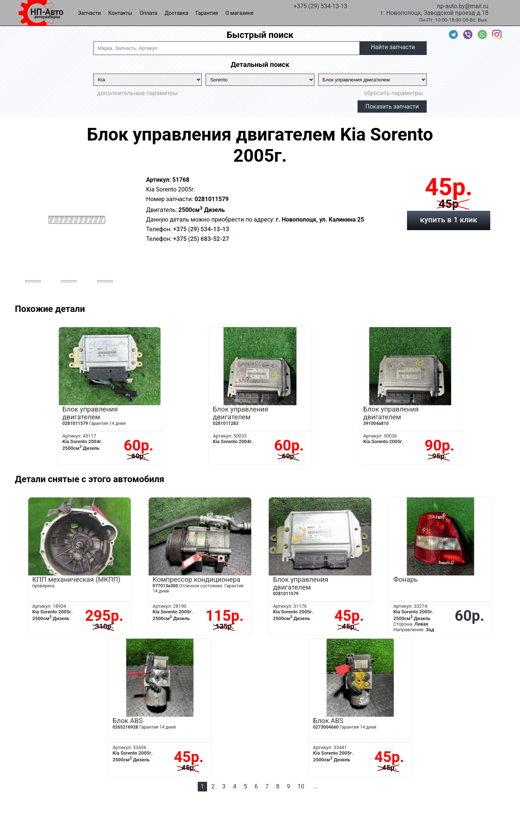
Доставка (176, 13)
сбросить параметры (393, 93)
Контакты (120, 13)
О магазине (239, 13)
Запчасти (89, 13)
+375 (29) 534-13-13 (320, 6)
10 (301, 786)
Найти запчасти (393, 47)
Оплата (149, 13)
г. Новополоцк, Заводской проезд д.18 (434, 12)
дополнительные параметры (137, 93)
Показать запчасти (392, 106)
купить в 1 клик (448, 219)
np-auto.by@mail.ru (462, 6)
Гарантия (207, 13)
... (315, 786)
